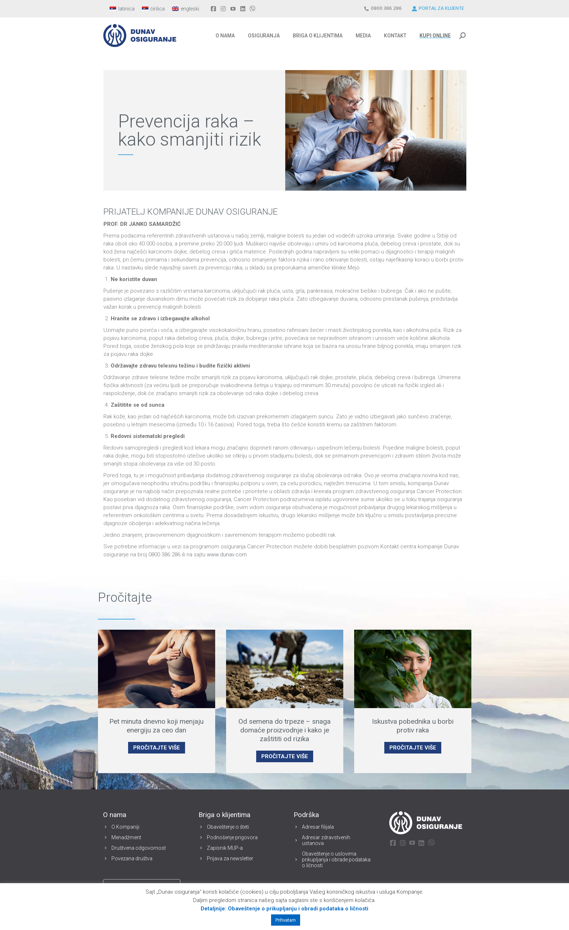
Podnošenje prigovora (232, 837)
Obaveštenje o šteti (228, 827)
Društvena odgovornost (138, 848)
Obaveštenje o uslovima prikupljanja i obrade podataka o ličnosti (336, 859)
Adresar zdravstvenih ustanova (326, 840)
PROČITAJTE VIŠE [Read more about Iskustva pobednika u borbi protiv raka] (412, 747)
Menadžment (126, 837)
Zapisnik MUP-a (225, 848)
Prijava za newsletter (230, 858)
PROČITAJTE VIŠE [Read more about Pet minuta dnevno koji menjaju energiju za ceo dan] (156, 747)
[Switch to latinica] (122, 8)
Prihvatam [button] (285, 920)
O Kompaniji (125, 827)
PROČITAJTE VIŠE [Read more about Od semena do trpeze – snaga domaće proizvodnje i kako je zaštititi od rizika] (284, 756)
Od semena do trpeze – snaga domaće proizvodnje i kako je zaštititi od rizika (284, 730)
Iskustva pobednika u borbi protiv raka (413, 725)
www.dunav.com (227, 554)
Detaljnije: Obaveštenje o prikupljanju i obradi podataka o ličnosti (284, 908)
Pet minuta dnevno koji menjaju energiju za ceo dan (156, 725)
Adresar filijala (318, 827)
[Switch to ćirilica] (153, 8)
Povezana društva (131, 858)
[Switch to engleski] (185, 8)
